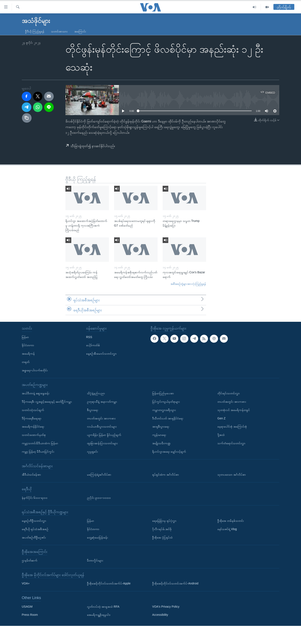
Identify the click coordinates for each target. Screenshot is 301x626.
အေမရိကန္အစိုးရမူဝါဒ (98, 615)
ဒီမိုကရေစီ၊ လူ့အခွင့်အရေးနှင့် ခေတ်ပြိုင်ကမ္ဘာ (47, 401)
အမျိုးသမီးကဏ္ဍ (161, 443)
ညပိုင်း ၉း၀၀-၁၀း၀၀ (99, 497)
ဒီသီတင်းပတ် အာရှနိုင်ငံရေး (167, 418)
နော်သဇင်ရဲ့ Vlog (227, 529)
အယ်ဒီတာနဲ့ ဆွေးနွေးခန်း (35, 393)
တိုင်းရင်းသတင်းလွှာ (228, 393)
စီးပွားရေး (92, 410)
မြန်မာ (25, 337)
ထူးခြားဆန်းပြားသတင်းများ (102, 443)
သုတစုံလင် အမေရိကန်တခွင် (233, 410)
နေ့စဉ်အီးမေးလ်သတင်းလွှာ (101, 353)
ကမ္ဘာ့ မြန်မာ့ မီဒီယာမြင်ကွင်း (38, 451)
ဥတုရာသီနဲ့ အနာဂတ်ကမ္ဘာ (102, 401)
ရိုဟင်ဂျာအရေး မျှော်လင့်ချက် (169, 451)
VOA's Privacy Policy (165, 606)
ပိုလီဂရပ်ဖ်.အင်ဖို (162, 529)
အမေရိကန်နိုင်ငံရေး (33, 426)
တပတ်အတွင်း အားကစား (101, 418)
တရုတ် (25, 362)
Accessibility (160, 615)
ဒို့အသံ (221, 435)
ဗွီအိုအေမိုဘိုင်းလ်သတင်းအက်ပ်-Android (175, 583)
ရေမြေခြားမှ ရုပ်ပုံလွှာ (164, 520)
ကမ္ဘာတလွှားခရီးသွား (164, 410)
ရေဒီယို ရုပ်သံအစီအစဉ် (35, 529)
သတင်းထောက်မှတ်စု (34, 435)
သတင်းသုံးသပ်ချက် (33, 410)
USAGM (27, 606)
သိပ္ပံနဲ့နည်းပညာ (96, 393)
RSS (89, 337)
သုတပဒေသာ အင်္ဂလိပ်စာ (231, 474)
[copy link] (27, 118)
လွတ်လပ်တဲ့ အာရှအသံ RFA (103, 606)
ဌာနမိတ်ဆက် (29, 560)
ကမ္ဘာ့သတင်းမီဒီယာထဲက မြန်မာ (40, 443)
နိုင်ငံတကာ (28, 345)
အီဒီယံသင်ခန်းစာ (31, 474)
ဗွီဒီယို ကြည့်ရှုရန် (34, 31)
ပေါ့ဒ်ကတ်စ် (93, 345)
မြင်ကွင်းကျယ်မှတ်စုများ (166, 401)
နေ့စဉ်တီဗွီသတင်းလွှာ (34, 520)
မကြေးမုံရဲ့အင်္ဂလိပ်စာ (99, 474)
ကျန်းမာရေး (159, 435)
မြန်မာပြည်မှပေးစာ (163, 393)
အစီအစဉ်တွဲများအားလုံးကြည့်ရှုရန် (188, 283)
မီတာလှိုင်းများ (95, 560)
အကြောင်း (80, 31)
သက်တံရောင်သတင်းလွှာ (231, 443)
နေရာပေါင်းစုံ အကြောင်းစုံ (232, 426)
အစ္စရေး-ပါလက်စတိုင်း (35, 370)
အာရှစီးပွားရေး (160, 426)
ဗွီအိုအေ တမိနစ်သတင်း (230, 520)
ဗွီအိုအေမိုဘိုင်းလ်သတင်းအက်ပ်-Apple (108, 583)
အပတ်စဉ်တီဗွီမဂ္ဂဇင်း (34, 537)
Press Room (30, 615)
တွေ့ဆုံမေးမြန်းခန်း (97, 537)
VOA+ (26, 583)
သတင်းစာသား (59, 31)
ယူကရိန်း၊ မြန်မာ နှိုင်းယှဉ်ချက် (104, 435)
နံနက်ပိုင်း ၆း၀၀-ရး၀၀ (34, 497)
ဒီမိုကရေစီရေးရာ (31, 418)
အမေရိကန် (28, 353)
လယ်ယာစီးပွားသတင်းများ (102, 426)
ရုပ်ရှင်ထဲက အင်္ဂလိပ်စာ (165, 474)
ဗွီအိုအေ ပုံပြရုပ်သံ (162, 537)
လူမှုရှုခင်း (92, 451)
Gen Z (221, 418)
